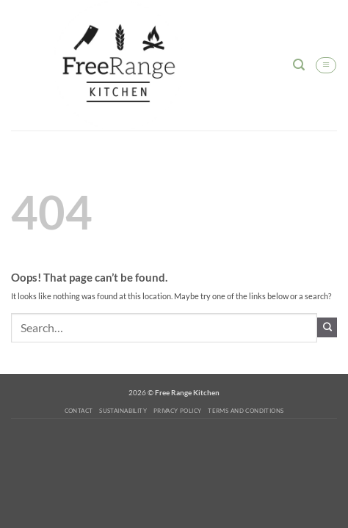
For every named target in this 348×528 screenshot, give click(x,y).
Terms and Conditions (245, 410)
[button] (299, 65)
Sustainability (123, 410)
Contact (79, 410)
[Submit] (327, 327)
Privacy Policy (177, 410)
